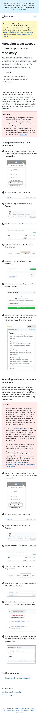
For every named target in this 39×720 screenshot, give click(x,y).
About (21, 712)
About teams (23, 134)
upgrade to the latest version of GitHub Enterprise (18, 32)
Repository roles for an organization (17, 678)
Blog (17, 712)
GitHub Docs (9, 16)
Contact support (8, 695)
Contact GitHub (11, 710)
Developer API (25, 710)
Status (32, 708)
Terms (16, 708)
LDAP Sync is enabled (16, 428)
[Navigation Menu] (35, 16)
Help (4, 710)
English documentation (19, 9)
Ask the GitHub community (11, 692)
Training (32, 710)
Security (27, 708)
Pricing (18, 710)
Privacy (22, 708)
